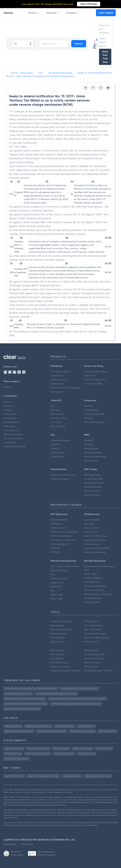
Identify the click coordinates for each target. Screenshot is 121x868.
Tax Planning (57, 375)
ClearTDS (88, 418)
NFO (53, 590)
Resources (53, 13)
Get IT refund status (93, 658)
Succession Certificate (95, 586)
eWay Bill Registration (94, 422)
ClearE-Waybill (91, 410)
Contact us (8, 406)
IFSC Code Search (93, 629)
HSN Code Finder (92, 475)
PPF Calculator (91, 621)
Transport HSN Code (93, 483)
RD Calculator (57, 654)
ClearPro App (57, 456)
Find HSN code (91, 650)
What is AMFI (57, 595)
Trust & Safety (10, 442)
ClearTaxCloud (58, 452)
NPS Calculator (91, 642)
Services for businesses (95, 456)
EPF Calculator (91, 666)
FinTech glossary (11, 430)
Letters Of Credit (92, 602)
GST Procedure (58, 528)
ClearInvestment (59, 379)
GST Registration (59, 520)
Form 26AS (89, 524)
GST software (57, 414)
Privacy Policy (9, 844)
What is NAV (56, 599)
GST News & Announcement (64, 532)
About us (7, 402)
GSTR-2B (55, 548)
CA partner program (60, 440)
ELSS (53, 574)
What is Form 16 (91, 528)
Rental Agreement (93, 598)
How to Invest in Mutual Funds (65, 566)
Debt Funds (56, 586)
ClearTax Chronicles (13, 434)
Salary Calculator (92, 662)
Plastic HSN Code (92, 487)
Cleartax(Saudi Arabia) (14, 446)
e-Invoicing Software (94, 414)
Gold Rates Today (59, 662)
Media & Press (10, 414)
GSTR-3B (55, 552)
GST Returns (57, 524)
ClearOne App (91, 460)
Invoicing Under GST (60, 544)
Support (7, 387)
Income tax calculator (61, 621)
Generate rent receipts (95, 633)
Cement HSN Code (93, 479)
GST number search (93, 625)
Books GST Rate (92, 495)
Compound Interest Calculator (65, 670)
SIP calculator (57, 637)
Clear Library (9, 426)
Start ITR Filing (88, 4)
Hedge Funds (57, 582)
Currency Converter (60, 666)
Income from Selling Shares (97, 548)
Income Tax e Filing (60, 371)
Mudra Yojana (90, 574)
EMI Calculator (57, 625)
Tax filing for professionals (63, 475)
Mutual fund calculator (61, 629)
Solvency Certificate (94, 590)
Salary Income (91, 532)
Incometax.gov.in (92, 544)
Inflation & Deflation (93, 578)
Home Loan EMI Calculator (96, 637)
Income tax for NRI (93, 384)
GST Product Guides (13, 438)
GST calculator (58, 642)
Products (34, 13)
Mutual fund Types (59, 570)
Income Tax (89, 375)
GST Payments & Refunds (63, 540)
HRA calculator (58, 650)
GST (53, 406)
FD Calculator (57, 658)
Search (79, 43)
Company (72, 13)
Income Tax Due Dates (95, 552)
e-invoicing (56, 422)
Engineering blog (11, 422)
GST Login (55, 410)
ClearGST (88, 406)
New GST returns (59, 418)
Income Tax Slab (92, 520)
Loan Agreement (92, 582)
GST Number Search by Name (98, 670)
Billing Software (91, 448)
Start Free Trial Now (105, 56)
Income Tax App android (95, 371)
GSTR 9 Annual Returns (62, 536)
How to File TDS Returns (95, 536)
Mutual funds (57, 392)
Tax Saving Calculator (94, 654)
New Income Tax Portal (95, 540)
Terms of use (27, 844)
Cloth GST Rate (91, 491)
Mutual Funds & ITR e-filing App (65, 388)
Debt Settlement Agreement (98, 594)
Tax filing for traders (60, 479)
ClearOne (88, 444)
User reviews (9, 418)
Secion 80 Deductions (95, 379)
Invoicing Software (93, 452)
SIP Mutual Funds (59, 578)
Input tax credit (58, 426)
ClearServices (57, 384)
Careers (7, 410)
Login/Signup (105, 12)
